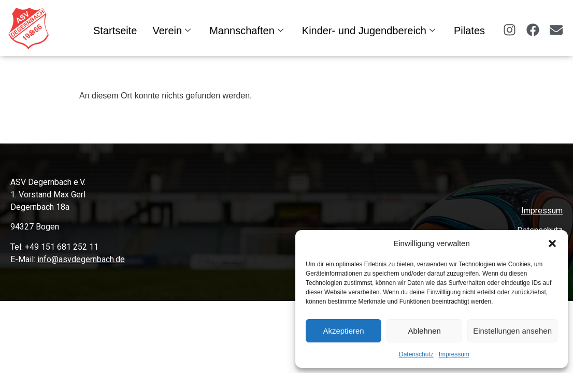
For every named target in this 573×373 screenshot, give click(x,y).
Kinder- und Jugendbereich (368, 30)
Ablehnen (424, 330)
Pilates (469, 30)
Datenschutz (416, 354)
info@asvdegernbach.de (81, 259)
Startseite (115, 30)
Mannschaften (246, 30)
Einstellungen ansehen (512, 330)
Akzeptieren (343, 330)
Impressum (454, 354)
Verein (171, 30)
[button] (552, 243)
